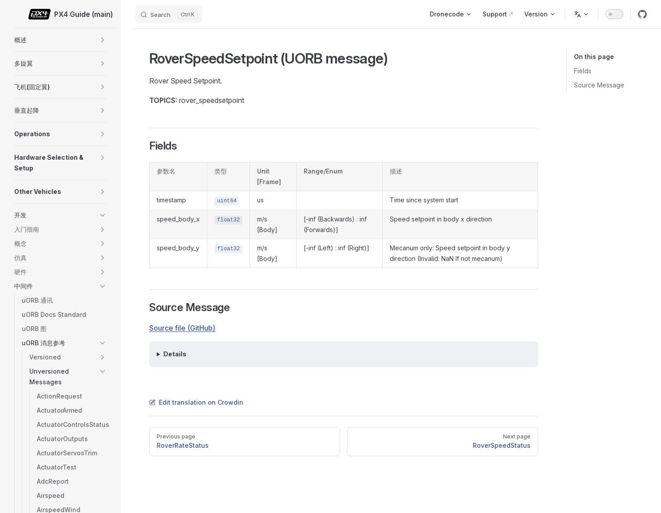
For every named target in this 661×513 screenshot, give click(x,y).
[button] (102, 40)
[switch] (614, 14)
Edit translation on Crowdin (196, 402)
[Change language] (581, 14)
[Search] (168, 14)
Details (174, 354)
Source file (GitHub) (182, 328)
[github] (642, 14)
